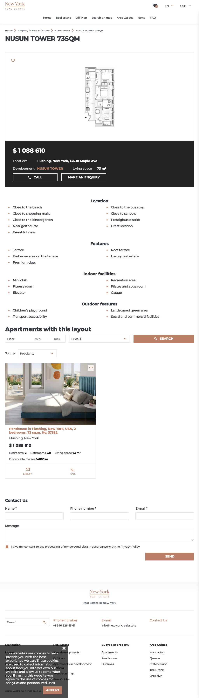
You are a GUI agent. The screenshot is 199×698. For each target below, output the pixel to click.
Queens (155, 658)
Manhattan (157, 652)
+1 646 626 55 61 (64, 625)
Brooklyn (156, 676)
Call (38, 177)
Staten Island (158, 664)
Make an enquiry (84, 177)
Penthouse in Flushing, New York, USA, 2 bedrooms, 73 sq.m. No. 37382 (42, 430)
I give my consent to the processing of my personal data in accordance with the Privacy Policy (75, 546)
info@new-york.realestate (118, 625)
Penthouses (109, 658)
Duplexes (107, 664)
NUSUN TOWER (50, 168)
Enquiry (27, 474)
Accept (52, 690)
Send (169, 556)
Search (166, 339)
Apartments (109, 652)
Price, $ (76, 339)
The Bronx (156, 670)
